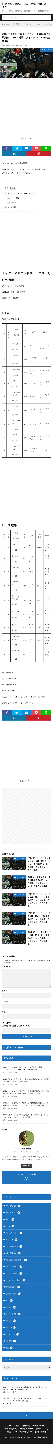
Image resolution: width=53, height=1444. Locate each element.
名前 (4, 991)
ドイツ (9, 1219)
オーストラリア (13, 1314)
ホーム (4, 11)
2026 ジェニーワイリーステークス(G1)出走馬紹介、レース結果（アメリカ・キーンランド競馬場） (26, 1080)
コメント (6, 966)
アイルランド (28, 24)
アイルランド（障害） (15, 1280)
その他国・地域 (13, 1293)
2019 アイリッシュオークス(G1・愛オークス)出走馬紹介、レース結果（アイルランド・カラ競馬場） (39, 919)
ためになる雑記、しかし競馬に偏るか (22, 5)
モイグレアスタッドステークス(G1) (18, 193)
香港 (9, 1300)
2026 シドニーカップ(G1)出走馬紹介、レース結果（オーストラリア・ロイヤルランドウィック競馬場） (26, 1116)
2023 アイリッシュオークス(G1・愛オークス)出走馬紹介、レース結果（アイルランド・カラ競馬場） (39, 900)
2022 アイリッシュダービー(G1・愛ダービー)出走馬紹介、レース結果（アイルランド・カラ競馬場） (39, 938)
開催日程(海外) (43, 11)
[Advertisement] (26, 109)
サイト (4, 1012)
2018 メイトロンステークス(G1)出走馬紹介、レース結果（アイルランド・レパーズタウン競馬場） (39, 881)
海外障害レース (29, 11)
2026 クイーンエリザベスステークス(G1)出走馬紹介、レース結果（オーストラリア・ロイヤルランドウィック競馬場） (26, 1092)
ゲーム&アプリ (12, 1212)
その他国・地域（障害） (16, 1260)
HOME (6, 24)
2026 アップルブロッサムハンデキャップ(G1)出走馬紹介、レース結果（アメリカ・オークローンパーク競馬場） (26, 1068)
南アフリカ (11, 1239)
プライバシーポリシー (23, 1431)
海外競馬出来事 (13, 1253)
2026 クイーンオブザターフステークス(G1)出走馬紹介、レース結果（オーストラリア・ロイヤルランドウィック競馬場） (26, 1104)
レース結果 (10, 207)
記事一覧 (26, 1165)
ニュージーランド (13, 1233)
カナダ (9, 1226)
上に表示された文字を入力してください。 (17, 1026)
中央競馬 (10, 1341)
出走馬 (11, 202)
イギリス (10, 1320)
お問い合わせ (40, 1431)
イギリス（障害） (13, 1273)
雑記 (9, 1347)
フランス (10, 1307)
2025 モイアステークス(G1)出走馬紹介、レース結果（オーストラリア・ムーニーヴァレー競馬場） (26, 1388)
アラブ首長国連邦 (13, 1246)
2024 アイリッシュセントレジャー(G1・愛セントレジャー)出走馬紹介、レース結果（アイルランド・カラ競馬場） (39, 864)
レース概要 (13, 198)
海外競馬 (18, 11)
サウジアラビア (13, 1206)
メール (5, 1001)
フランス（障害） (13, 1266)
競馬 (11, 11)
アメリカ (10, 1327)
